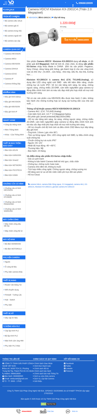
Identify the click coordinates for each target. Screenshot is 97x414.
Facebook (69, 363)
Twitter (67, 366)
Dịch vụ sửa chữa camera (44, 376)
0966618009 (86, 3)
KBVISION (33, 17)
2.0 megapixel (67, 184)
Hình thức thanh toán (42, 366)
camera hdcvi (35, 184)
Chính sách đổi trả (41, 368)
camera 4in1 (79, 184)
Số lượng (63, 27)
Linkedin (68, 368)
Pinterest (68, 371)
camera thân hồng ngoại (51, 184)
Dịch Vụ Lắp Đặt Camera (44, 379)
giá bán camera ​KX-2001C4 (63, 187)
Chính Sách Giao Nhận (43, 363)
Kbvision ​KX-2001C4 (43, 187)
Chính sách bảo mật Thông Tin (46, 374)
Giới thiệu (38, 381)
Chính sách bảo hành (42, 371)
